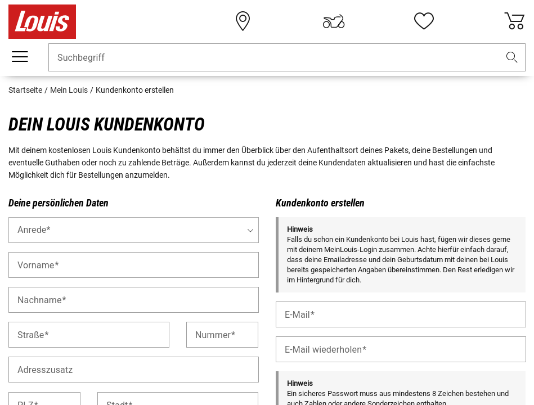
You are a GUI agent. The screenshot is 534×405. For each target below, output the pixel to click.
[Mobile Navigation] (19, 56)
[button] (512, 57)
